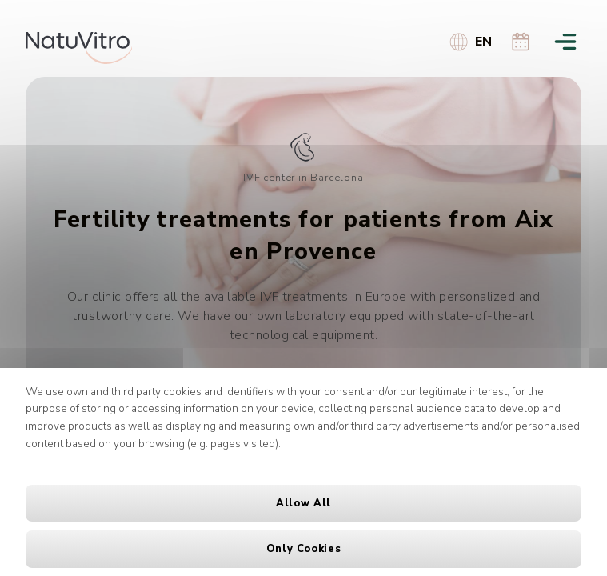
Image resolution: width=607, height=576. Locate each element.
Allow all (303, 503)
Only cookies (303, 549)
